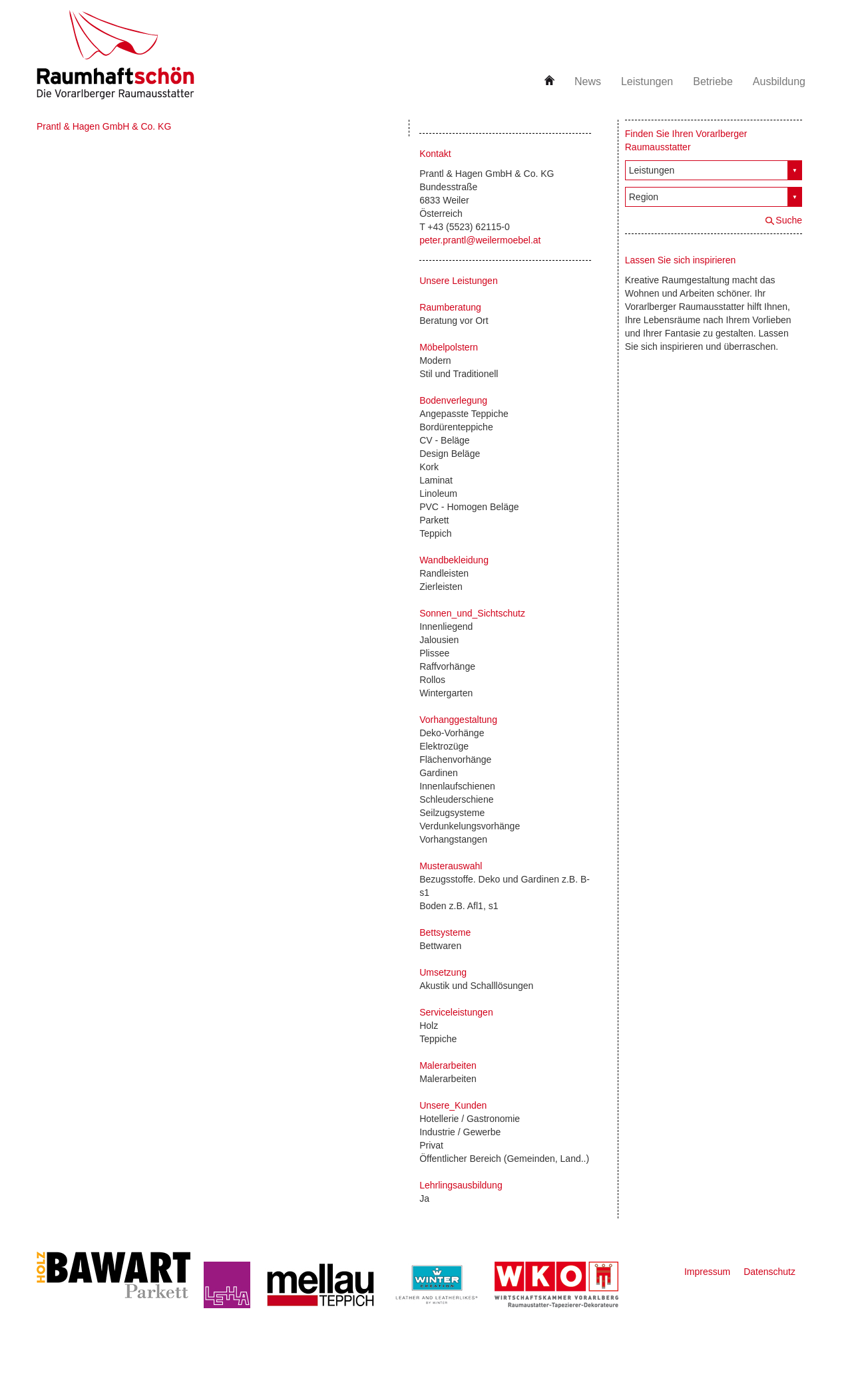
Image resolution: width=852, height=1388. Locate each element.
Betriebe (713, 81)
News (587, 81)
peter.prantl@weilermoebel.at (479, 240)
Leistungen (647, 81)
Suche (788, 220)
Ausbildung (779, 81)
